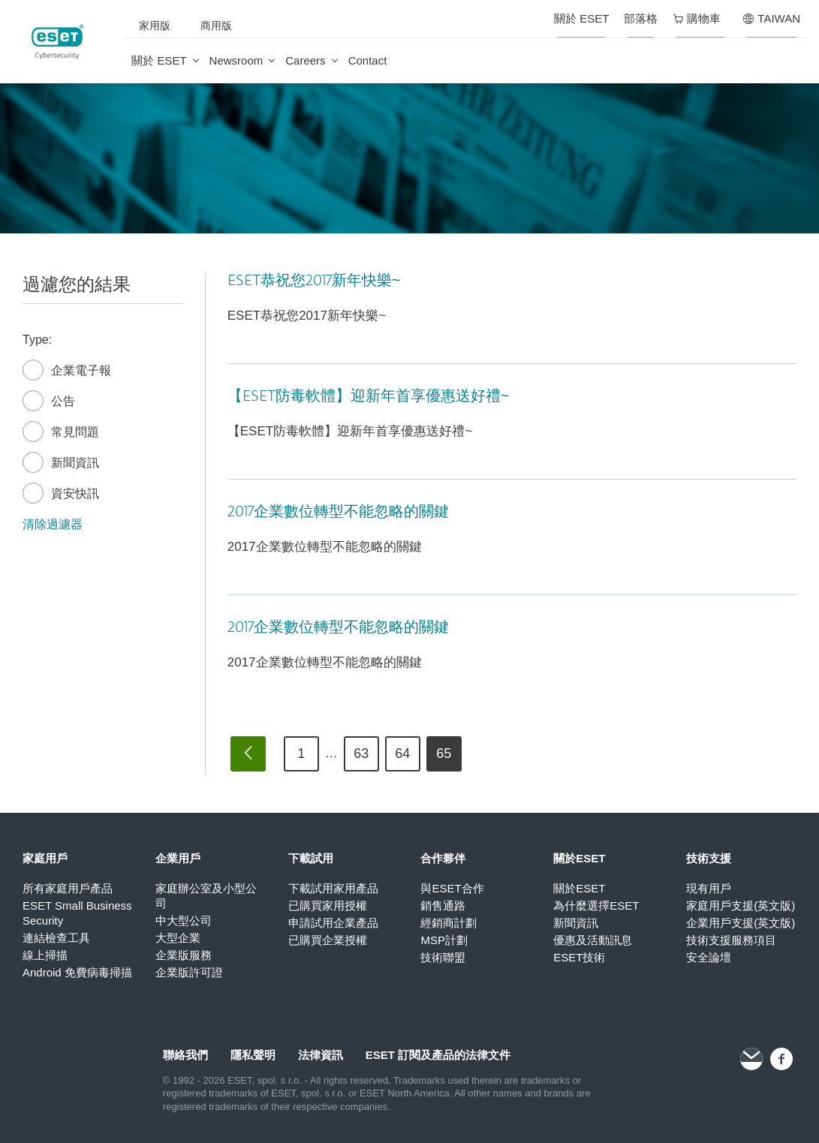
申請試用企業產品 (333, 922)
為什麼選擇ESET (596, 905)
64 (402, 753)
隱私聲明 (253, 1054)
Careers (305, 60)
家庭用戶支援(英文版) (740, 905)
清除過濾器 (53, 524)
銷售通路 (442, 905)
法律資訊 (320, 1054)
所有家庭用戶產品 (68, 888)
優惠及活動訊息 (592, 940)
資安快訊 (61, 494)
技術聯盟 (442, 957)
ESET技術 (579, 957)
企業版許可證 (189, 972)
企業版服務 (183, 955)
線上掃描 (45, 955)
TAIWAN (771, 18)
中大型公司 (183, 920)
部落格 (641, 18)
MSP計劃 (444, 940)
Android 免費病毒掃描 (77, 972)
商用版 (216, 26)
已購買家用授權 (327, 905)
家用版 (154, 26)
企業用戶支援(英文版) (740, 922)
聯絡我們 (185, 1054)
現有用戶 (708, 888)
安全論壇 (708, 957)
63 (361, 753)
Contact (367, 60)
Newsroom (236, 60)
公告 (49, 401)
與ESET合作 (451, 888)
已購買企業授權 (327, 940)
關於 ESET (158, 60)
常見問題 (61, 432)
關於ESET (579, 888)
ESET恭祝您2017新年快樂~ (314, 280)
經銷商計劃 (448, 922)
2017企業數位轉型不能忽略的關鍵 (338, 511)
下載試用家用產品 (333, 888)
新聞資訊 (61, 463)
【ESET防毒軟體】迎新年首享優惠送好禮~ (368, 396)
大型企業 (177, 937)
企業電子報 (67, 370)
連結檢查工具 (56, 937)
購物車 (697, 18)
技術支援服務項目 (731, 940)
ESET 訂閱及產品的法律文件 (438, 1054)
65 (443, 753)
